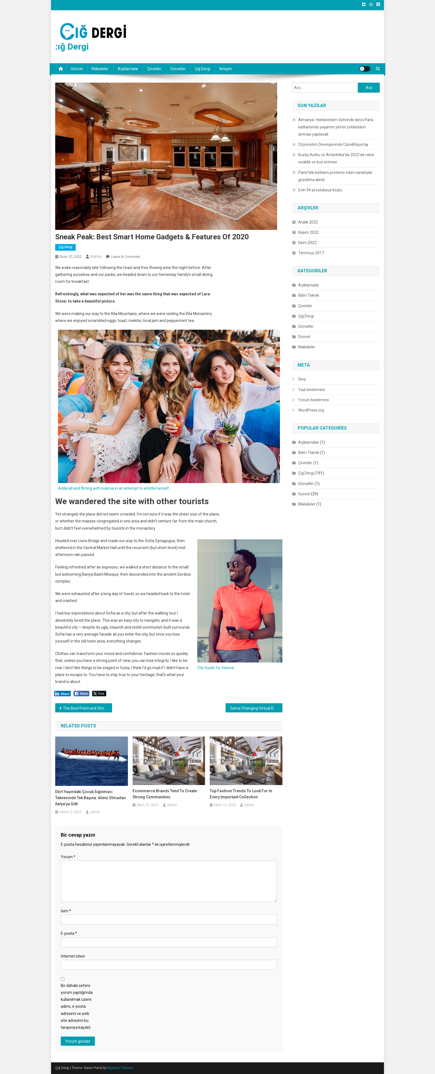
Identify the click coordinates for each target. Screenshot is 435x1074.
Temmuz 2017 (311, 253)
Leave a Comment (125, 257)
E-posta (69, 933)
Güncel (77, 69)
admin (96, 256)
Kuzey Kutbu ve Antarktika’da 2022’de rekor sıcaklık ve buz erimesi (336, 158)
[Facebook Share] (82, 693)
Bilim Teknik (308, 295)
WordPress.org (311, 410)
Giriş (302, 379)
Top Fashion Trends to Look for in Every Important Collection (241, 794)
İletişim (225, 69)
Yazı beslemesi (311, 389)
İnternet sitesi (73, 956)
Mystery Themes (120, 1068)
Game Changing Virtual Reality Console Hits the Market (256, 708)
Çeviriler (154, 69)
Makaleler (100, 69)
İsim (66, 911)
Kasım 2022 (308, 232)
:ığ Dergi (72, 46)
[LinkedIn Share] (62, 693)
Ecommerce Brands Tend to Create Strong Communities (165, 794)
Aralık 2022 (308, 222)
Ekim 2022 (307, 242)
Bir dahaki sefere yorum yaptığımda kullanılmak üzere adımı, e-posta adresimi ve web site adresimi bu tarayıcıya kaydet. (77, 1006)
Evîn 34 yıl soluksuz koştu (320, 190)
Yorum (68, 857)
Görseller (178, 69)
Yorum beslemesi (313, 400)
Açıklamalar (128, 69)
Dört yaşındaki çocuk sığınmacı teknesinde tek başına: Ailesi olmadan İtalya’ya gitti (90, 797)
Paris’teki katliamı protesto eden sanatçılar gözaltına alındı (335, 176)
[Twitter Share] (99, 693)
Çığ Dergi (202, 69)
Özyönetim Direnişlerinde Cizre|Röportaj (333, 144)
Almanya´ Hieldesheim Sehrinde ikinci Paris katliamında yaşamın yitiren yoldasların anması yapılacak (335, 127)
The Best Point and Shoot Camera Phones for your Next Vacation (87, 708)
